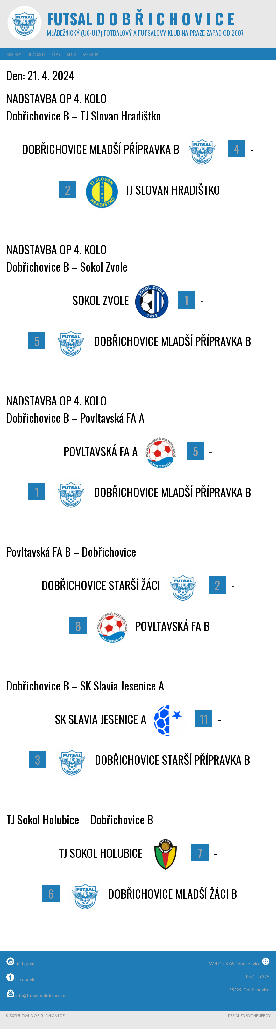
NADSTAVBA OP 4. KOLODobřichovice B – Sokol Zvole (67, 258)
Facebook (20, 979)
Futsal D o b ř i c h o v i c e (140, 18)
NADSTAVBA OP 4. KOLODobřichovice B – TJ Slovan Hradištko (83, 107)
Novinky (13, 54)
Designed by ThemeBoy (249, 1015)
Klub (71, 54)
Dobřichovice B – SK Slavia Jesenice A (85, 685)
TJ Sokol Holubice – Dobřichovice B (79, 819)
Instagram (21, 963)
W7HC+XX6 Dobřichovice (239, 963)
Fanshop (90, 54)
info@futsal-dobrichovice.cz (38, 995)
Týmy (55, 54)
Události (36, 54)
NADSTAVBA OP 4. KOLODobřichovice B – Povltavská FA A (75, 409)
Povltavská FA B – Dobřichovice (71, 551)
